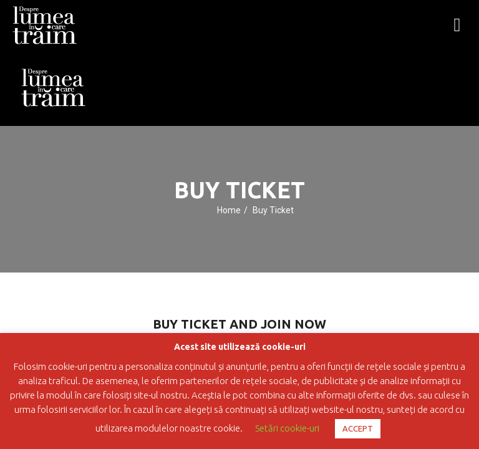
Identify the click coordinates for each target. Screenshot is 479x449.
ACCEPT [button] (357, 428)
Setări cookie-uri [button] (287, 428)
